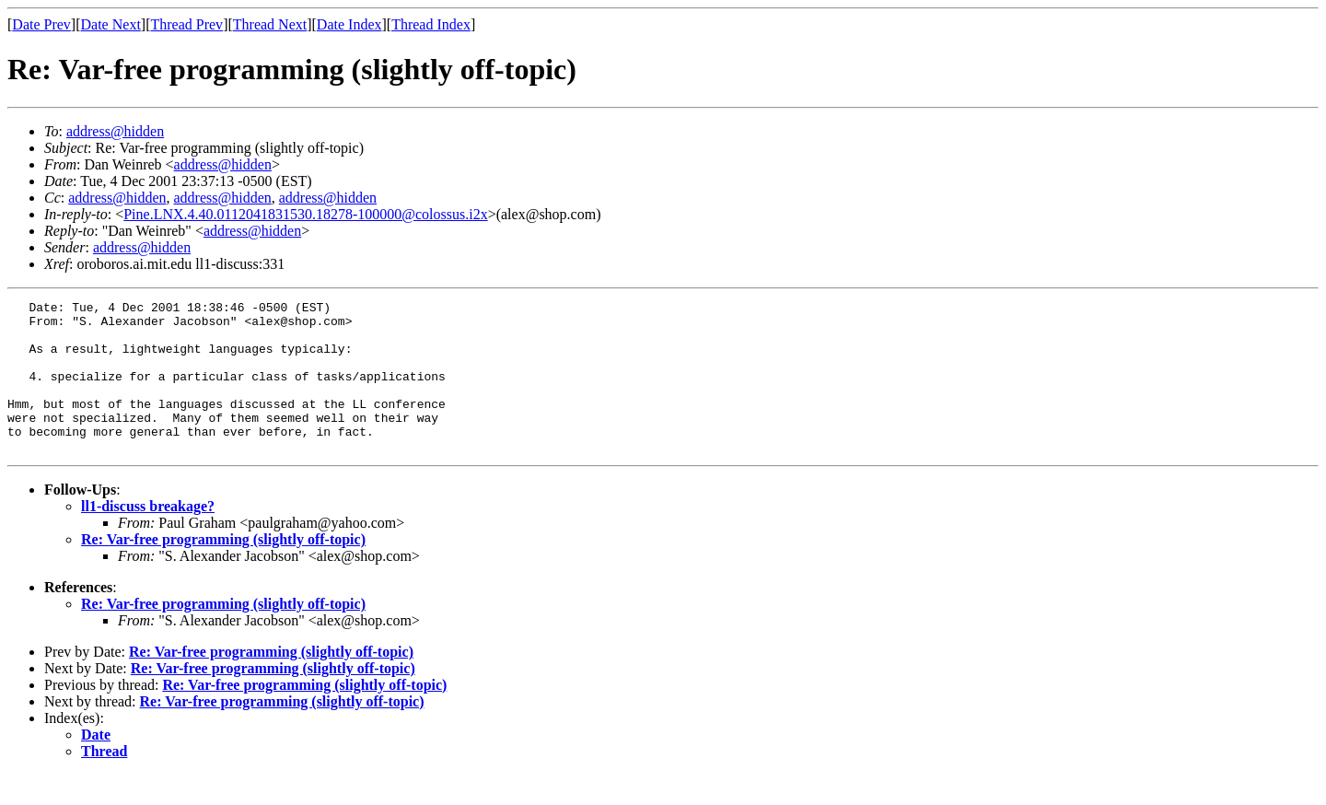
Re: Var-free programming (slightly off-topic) (223, 570)
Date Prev (41, 24)
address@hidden (115, 131)
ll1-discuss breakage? (148, 536)
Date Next (111, 24)
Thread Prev (186, 24)
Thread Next (270, 24)
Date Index (349, 24)
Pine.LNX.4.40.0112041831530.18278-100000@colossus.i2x (305, 214)
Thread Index (431, 24)
